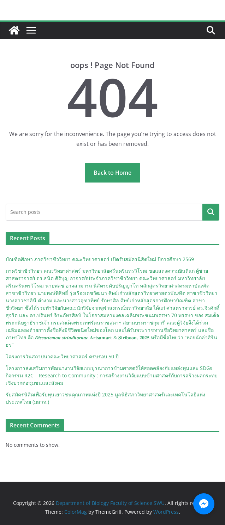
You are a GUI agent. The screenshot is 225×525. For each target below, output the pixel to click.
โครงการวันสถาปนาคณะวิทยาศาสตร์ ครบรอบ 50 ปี (62, 356)
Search (210, 212)
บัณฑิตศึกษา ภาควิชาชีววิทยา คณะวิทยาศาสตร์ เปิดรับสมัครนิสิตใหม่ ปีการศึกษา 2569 (100, 259)
